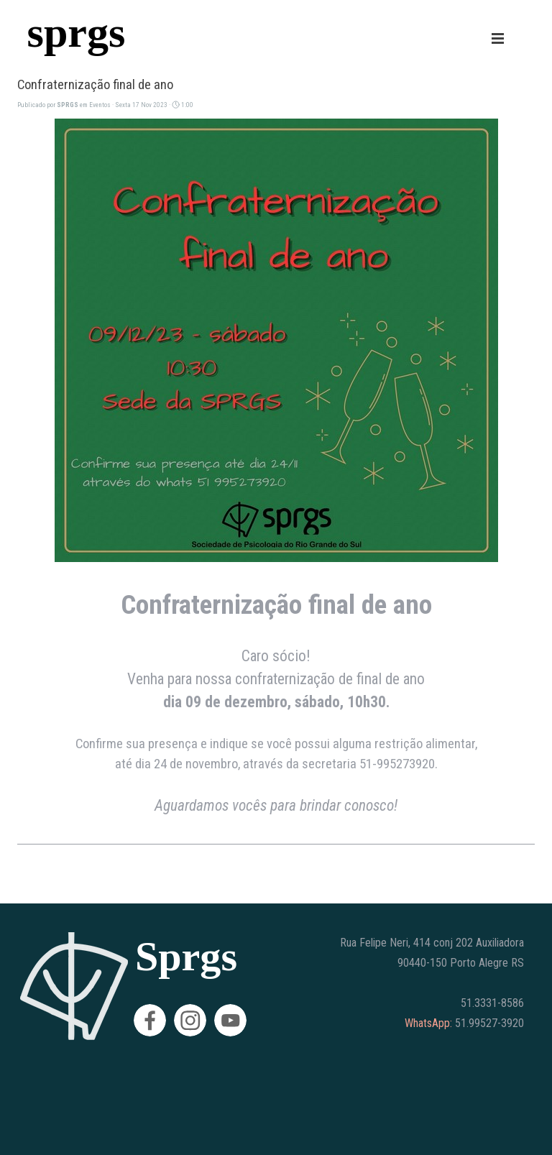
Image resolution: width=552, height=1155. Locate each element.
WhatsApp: (428, 1023)
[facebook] (150, 1020)
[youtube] (230, 1020)
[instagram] (190, 1020)
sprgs (76, 32)
